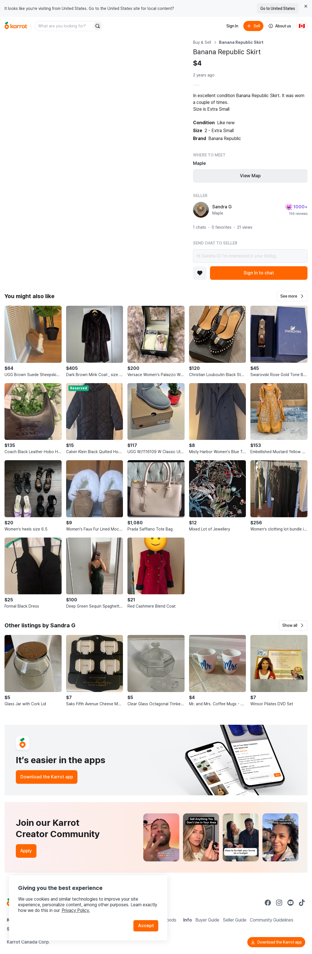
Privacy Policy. (76, 910)
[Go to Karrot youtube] (290, 902)
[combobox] (64, 26)
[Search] (97, 26)
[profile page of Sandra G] (201, 210)
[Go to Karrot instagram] (279, 902)
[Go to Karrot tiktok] (301, 902)
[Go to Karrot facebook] (268, 902)
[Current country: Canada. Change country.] (301, 26)
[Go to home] (16, 26)
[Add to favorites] (200, 273)
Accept (146, 925)
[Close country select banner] (306, 6)
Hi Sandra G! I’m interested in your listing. (250, 256)
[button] (292, 296)
